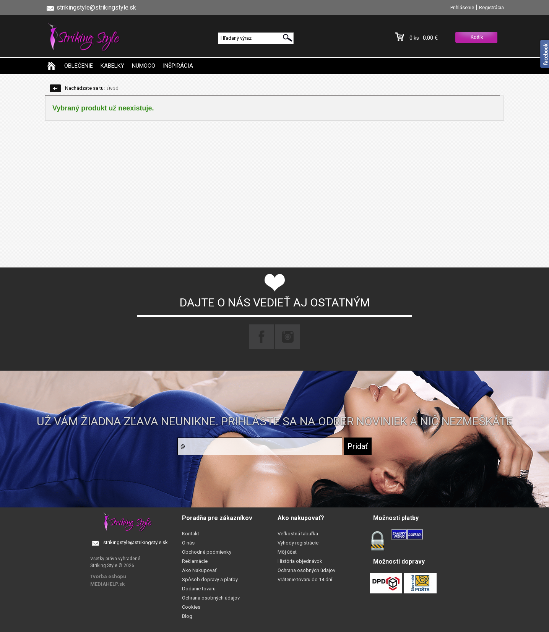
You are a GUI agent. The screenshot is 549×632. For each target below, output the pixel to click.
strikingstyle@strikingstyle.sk (135, 542)
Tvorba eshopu (108, 576)
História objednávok (300, 561)
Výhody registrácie (298, 543)
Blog (187, 616)
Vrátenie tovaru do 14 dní (305, 579)
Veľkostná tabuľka (298, 533)
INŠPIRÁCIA (178, 65)
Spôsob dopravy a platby (210, 579)
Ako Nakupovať (199, 570)
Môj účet (287, 552)
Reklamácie (195, 561)
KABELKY (112, 65)
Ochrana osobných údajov (211, 598)
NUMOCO (143, 65)
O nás (188, 543)
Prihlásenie (462, 7)
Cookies (191, 607)
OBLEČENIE (78, 65)
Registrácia (491, 7)
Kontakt (190, 533)
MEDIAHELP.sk (107, 584)
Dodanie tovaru (199, 588)
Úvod (113, 88)
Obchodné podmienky (206, 552)
